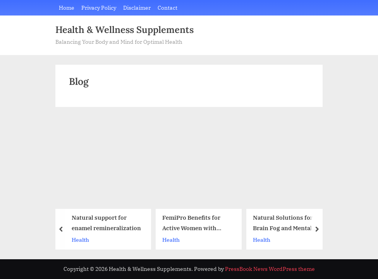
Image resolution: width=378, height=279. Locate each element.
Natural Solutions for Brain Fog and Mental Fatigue (283, 223)
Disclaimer (137, 7)
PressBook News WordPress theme (270, 268)
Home (66, 7)
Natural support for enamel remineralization (106, 223)
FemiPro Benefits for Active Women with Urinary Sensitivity (191, 223)
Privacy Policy (98, 7)
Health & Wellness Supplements (124, 30)
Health (80, 239)
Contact (167, 7)
